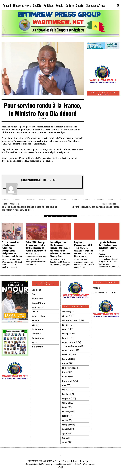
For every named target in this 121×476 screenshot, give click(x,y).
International (67, 380)
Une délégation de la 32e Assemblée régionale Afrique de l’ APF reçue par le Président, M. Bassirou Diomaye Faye (60, 249)
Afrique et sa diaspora (73, 345)
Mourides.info (37, 289)
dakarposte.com (38, 298)
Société (65, 429)
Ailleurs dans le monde (70, 320)
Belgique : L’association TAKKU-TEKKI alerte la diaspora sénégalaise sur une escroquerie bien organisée (83, 249)
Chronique (66, 333)
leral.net (35, 311)
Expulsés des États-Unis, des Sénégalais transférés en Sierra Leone (107, 246)
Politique (65, 411)
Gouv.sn (34, 294)
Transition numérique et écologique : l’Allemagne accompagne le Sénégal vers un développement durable (12, 249)
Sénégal (65, 424)
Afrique (65, 316)
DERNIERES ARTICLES (49, 180)
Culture (65, 337)
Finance (65, 372)
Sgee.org (35, 324)
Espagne (65, 363)
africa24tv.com (37, 346)
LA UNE (64, 389)
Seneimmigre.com (38, 337)
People (64, 407)
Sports (64, 433)
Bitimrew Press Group (31, 180)
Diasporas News (68, 350)
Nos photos (66, 398)
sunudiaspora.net (38, 307)
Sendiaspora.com (38, 329)
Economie (65, 359)
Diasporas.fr (36, 333)
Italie (64, 385)
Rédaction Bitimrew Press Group (104, 292)
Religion (65, 420)
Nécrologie (66, 394)
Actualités (66, 311)
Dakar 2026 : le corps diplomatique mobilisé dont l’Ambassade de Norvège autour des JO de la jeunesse (36, 248)
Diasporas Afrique (68, 342)
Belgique (65, 324)
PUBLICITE (65, 415)
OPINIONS (65, 402)
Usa (63, 437)
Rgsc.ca (35, 342)
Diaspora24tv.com (38, 302)
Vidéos (64, 442)
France (64, 376)
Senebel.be (36, 320)
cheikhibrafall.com (39, 316)
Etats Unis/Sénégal (69, 367)
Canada (64, 329)
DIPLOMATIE (66, 354)
